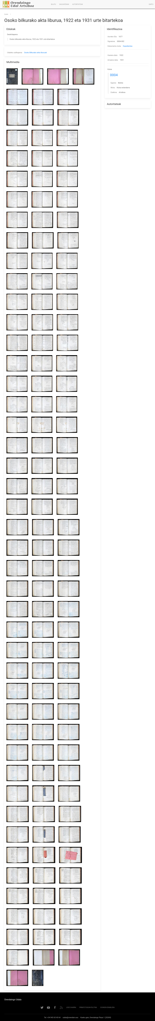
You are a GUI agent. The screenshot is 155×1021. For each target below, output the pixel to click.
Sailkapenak (64, 4)
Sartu (151, 4)
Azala (6, 14)
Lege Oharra (71, 1007)
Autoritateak (77, 4)
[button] (12, 76)
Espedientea (127, 46)
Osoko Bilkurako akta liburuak (35, 53)
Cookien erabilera (107, 1007)
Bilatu (53, 4)
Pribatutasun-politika (88, 1007)
